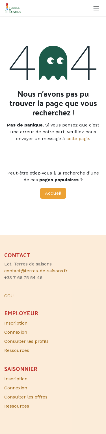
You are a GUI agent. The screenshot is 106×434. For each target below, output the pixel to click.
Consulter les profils (26, 341)
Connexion (15, 332)
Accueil (53, 193)
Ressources (16, 350)
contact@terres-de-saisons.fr (36, 270)
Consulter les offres (25, 397)
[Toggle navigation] (96, 8)
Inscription (15, 323)
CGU (9, 295)
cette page (77, 138)
